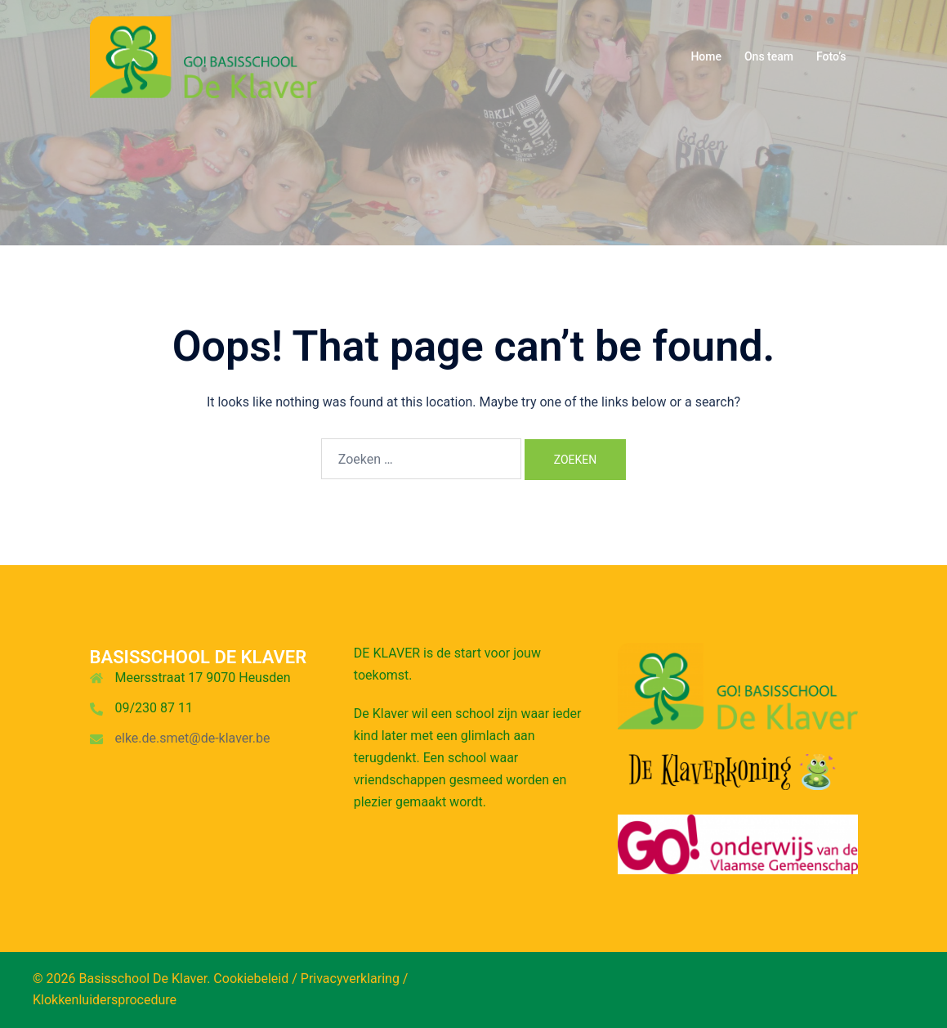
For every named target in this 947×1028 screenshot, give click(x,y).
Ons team (768, 56)
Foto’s (831, 56)
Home (705, 56)
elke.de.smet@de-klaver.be (192, 738)
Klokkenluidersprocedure (104, 1000)
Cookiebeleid (250, 978)
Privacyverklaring (350, 978)
